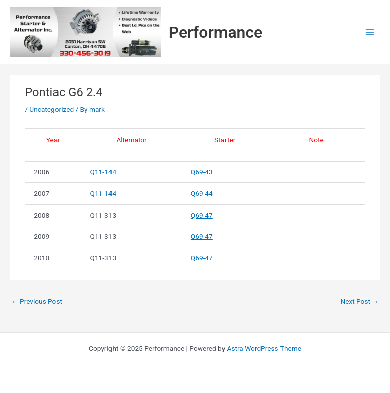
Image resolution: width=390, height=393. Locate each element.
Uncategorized (51, 109)
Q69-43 (202, 172)
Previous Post (36, 301)
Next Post (359, 301)
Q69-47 (202, 215)
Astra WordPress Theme (264, 348)
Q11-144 (103, 172)
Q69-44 (202, 193)
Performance (216, 32)
